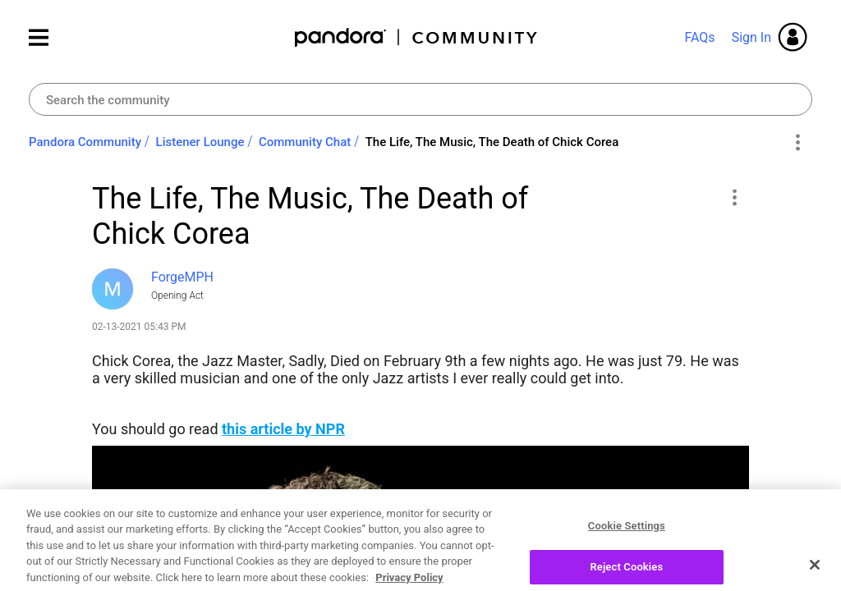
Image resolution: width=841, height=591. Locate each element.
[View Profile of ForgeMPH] (182, 277)
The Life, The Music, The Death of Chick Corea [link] (492, 142)
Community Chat (305, 142)
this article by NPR (283, 429)
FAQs (699, 37)
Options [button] (797, 142)
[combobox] (420, 99)
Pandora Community (416, 37)
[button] (734, 197)
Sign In (751, 37)
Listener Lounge (200, 142)
